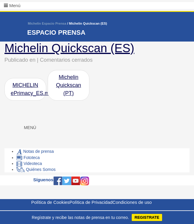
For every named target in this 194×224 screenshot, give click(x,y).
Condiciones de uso (132, 202)
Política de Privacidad (90, 202)
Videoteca (29, 163)
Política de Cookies (50, 202)
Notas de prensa (35, 151)
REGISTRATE (147, 217)
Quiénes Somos (36, 169)
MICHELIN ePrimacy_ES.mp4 (28, 89)
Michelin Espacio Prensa (47, 23)
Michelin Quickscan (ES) (69, 48)
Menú (15, 5)
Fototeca (28, 157)
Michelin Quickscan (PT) (68, 85)
